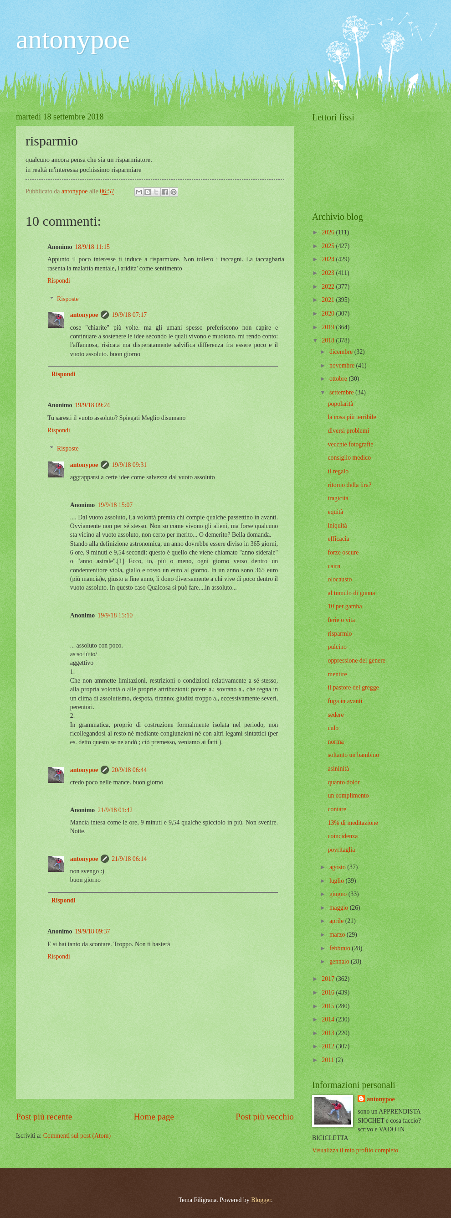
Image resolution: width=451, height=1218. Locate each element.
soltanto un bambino (353, 755)
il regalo (338, 471)
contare (337, 809)
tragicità (338, 498)
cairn (334, 566)
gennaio (340, 961)
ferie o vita (341, 620)
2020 (329, 313)
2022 (329, 286)
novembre (342, 365)
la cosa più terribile (352, 417)
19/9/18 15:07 (115, 505)
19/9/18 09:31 (129, 464)
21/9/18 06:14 (129, 858)
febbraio (340, 948)
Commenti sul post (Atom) (77, 1135)
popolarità (340, 403)
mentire (337, 674)
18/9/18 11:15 (92, 247)
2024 (329, 259)
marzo (338, 934)
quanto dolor (343, 782)
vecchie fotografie (350, 444)
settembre (342, 392)
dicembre (341, 351)
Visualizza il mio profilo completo (355, 1150)
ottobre (339, 378)
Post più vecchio (265, 1116)
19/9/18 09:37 (92, 931)
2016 (329, 992)
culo (333, 728)
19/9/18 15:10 (115, 615)
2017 (329, 978)
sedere (335, 714)
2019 (329, 327)
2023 (329, 273)
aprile (337, 920)
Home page (154, 1116)
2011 (329, 1060)
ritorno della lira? (349, 485)
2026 (329, 232)
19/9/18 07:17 (129, 314)
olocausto (340, 579)
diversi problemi (348, 430)
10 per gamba (345, 606)
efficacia (338, 538)
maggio (339, 907)
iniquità (337, 525)
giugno (338, 894)
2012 (329, 1046)
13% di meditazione (353, 822)
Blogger (261, 1200)
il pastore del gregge (353, 687)
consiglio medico (349, 457)
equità (335, 511)
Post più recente (44, 1116)
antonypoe (73, 39)
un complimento (348, 795)
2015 (329, 1006)
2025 (329, 246)
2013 (329, 1033)
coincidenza (343, 836)
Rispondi (58, 280)
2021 (329, 299)
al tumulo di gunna (351, 593)
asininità (338, 768)
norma (335, 741)
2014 (329, 1019)
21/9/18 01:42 (115, 810)
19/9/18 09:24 (92, 405)
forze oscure (343, 552)
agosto (338, 867)
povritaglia (341, 849)
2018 (329, 340)
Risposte (68, 298)
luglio (337, 880)
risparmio (340, 633)
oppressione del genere (356, 660)
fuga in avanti (345, 701)
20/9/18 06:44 (129, 770)
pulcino (337, 646)
